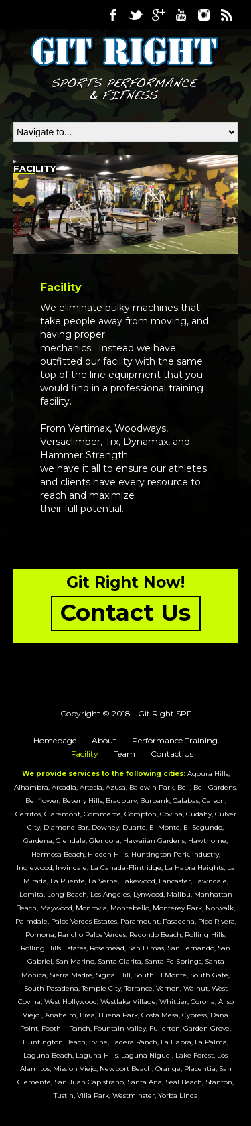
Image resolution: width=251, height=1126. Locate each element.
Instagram (203, 14)
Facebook (112, 14)
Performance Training (175, 740)
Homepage (54, 740)
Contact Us (172, 754)
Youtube (180, 14)
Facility (84, 754)
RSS (226, 14)
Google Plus (158, 14)
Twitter (135, 14)
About (104, 740)
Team (124, 754)
